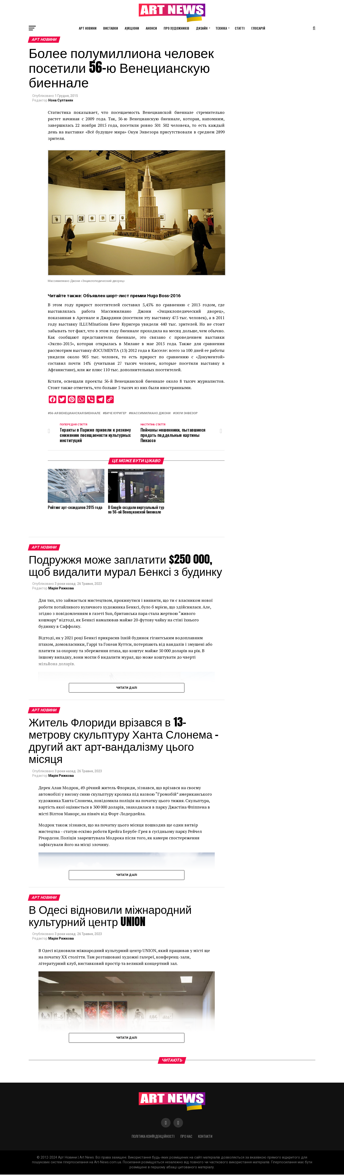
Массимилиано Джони (151, 413)
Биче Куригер (115, 413)
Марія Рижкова (61, 589)
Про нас (186, 1136)
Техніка (221, 28)
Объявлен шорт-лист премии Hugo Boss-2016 (132, 295)
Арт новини (88, 28)
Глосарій (258, 28)
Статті (240, 28)
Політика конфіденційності (153, 1136)
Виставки (110, 28)
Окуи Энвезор (186, 413)
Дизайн (202, 28)
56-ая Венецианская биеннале (75, 413)
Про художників (176, 28)
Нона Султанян (60, 100)
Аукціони (132, 28)
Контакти (205, 1136)
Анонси (151, 28)
